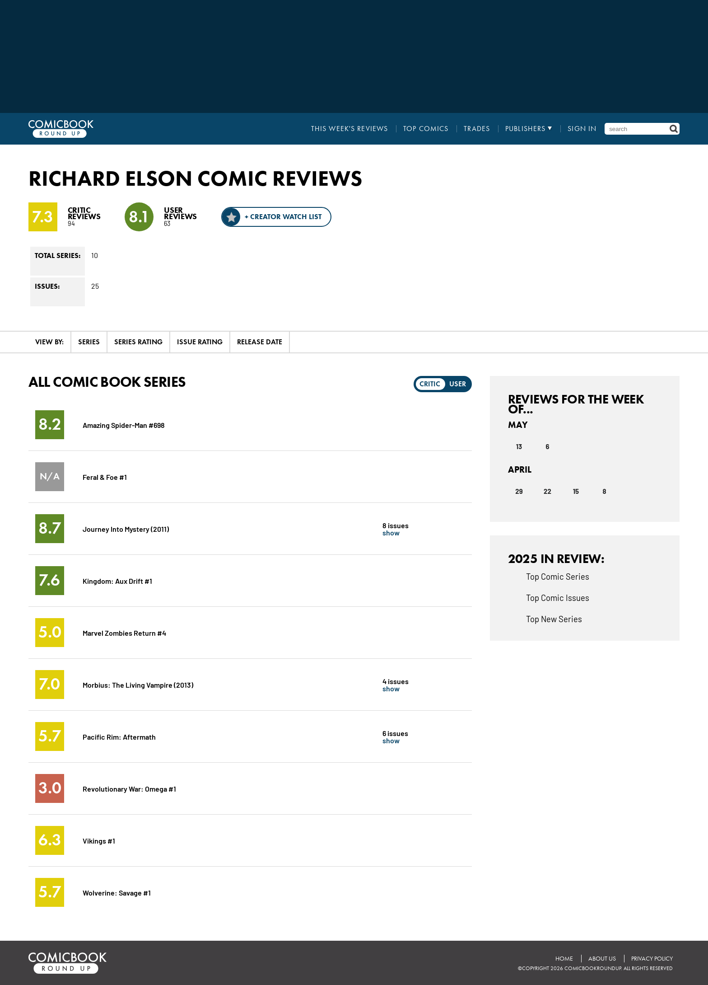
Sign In (582, 128)
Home (564, 958)
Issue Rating (200, 342)
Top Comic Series (557, 576)
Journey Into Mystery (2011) (126, 528)
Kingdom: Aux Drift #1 (117, 580)
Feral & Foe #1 (105, 476)
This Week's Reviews (349, 128)
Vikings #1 (99, 840)
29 (518, 491)
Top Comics (425, 128)
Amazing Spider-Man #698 (124, 424)
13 (519, 446)
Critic (429, 384)
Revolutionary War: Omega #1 (129, 788)
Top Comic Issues (557, 597)
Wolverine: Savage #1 (117, 892)
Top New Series (554, 618)
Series (89, 342)
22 (547, 491)
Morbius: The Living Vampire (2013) (138, 684)
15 (576, 491)
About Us (602, 958)
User (457, 384)
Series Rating (138, 342)
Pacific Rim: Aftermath (119, 736)
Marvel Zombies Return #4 (124, 632)
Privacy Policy (652, 958)
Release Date (259, 342)
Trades (477, 128)
